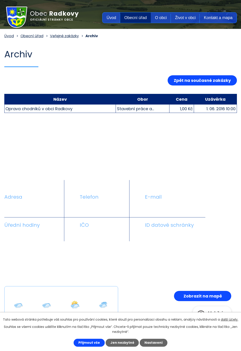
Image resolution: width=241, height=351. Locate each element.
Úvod (111, 17)
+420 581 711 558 (96, 207)
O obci (161, 17)
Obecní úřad (135, 17)
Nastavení (154, 342)
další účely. (229, 319)
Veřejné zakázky (64, 36)
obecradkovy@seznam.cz (171, 207)
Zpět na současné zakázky (202, 80)
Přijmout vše (89, 342)
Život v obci (185, 17)
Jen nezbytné (122, 342)
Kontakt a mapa (218, 17)
